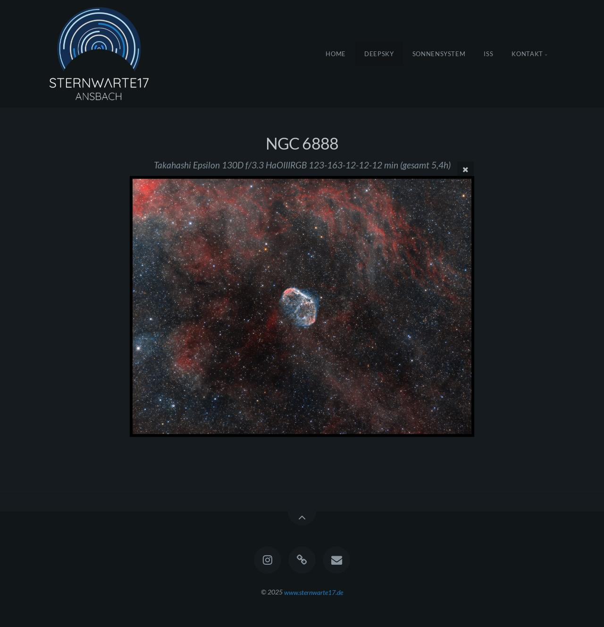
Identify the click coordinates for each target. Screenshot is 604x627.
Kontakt (527, 54)
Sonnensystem (439, 54)
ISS (488, 54)
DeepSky (379, 54)
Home (336, 54)
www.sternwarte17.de (313, 592)
